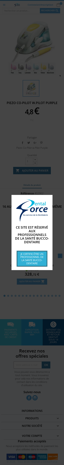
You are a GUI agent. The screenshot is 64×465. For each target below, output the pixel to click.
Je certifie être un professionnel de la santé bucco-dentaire (32, 258)
